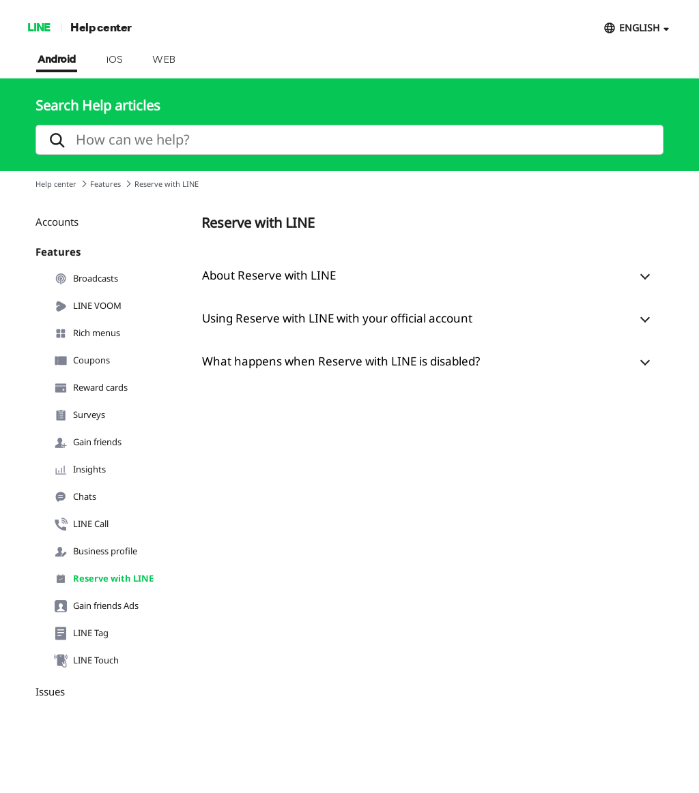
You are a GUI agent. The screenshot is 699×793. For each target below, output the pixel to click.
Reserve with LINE (104, 579)
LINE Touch (86, 661)
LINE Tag (81, 633)
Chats (75, 497)
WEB (163, 60)
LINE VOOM (88, 306)
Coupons (82, 361)
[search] (349, 140)
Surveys (79, 415)
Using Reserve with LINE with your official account (337, 318)
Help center (101, 27)
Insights (80, 470)
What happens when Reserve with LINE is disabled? (341, 361)
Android (57, 60)
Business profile (95, 551)
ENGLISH (639, 27)
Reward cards (91, 388)
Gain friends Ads (96, 606)
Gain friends (88, 442)
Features (105, 184)
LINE (38, 27)
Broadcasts (86, 279)
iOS (114, 60)
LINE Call (81, 524)
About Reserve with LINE (269, 275)
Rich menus (87, 333)
